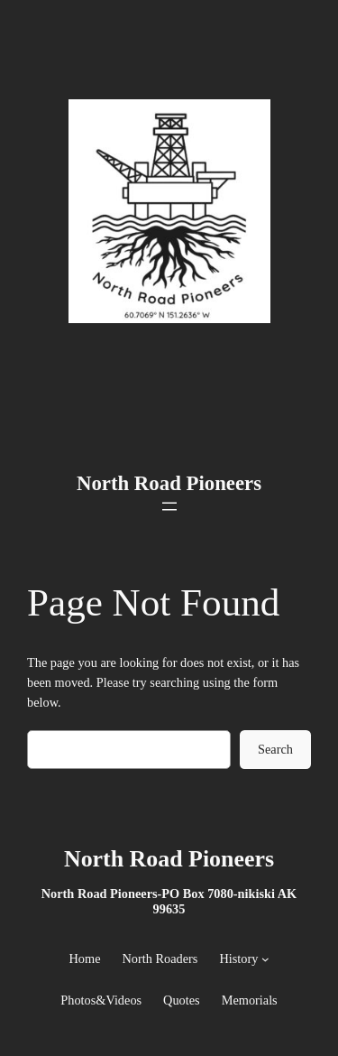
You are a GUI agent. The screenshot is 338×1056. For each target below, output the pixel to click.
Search (275, 749)
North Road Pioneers (169, 483)
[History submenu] (265, 959)
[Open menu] (169, 506)
